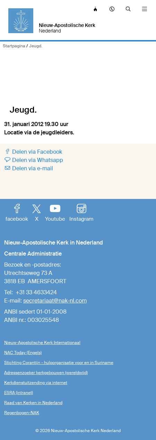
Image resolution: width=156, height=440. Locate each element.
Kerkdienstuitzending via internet (35, 382)
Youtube (55, 213)
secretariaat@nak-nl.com (55, 300)
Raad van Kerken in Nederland (33, 402)
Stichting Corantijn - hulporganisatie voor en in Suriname (58, 362)
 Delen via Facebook (33, 151)
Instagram (81, 213)
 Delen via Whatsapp (33, 160)
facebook (17, 213)
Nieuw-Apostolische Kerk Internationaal (42, 342)
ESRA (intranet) (18, 392)
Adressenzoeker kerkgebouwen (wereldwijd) (46, 372)
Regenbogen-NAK (21, 412)
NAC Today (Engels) (23, 352)
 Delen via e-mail (28, 168)
